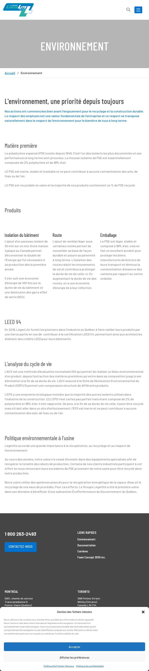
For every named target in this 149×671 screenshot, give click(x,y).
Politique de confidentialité (90, 666)
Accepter (74, 647)
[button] (143, 612)
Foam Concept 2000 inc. (91, 557)
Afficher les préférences (74, 657)
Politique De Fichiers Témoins (59, 666)
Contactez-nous (21, 546)
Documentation (86, 545)
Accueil (10, 73)
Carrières (82, 551)
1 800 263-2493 (20, 534)
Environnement (86, 539)
